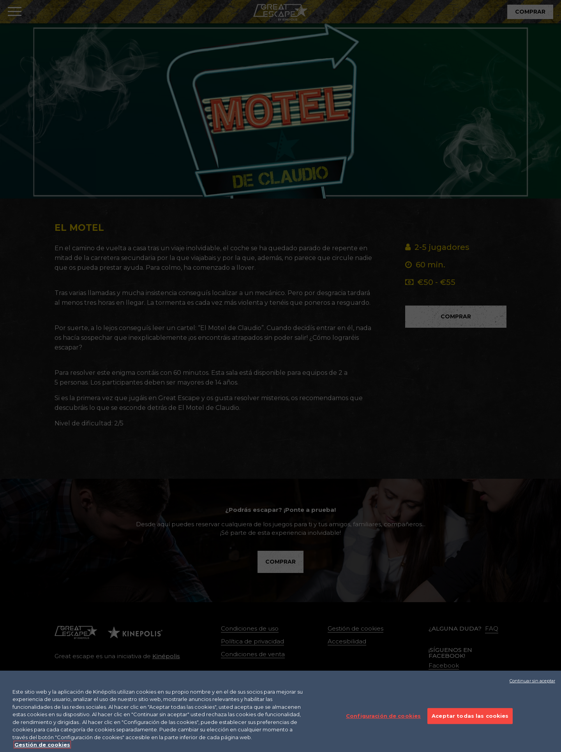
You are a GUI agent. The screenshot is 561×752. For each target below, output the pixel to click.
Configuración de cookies (383, 718)
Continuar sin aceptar (532, 682)
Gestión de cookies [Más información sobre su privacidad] (42, 747)
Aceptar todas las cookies (470, 718)
